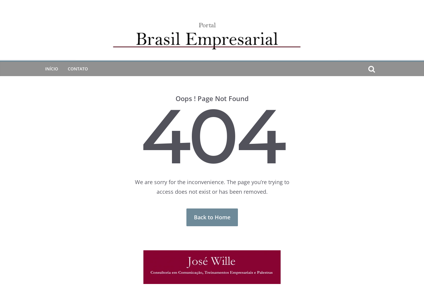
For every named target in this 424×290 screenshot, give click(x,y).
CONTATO (78, 69)
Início (51, 69)
